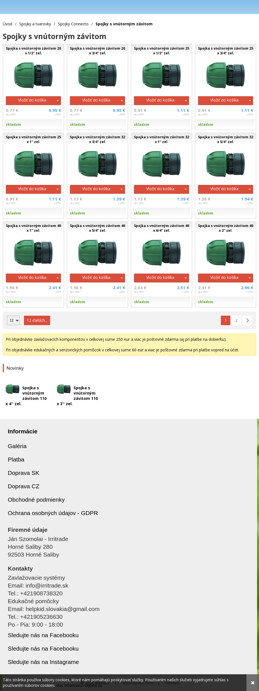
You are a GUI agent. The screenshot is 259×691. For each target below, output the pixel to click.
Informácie (22, 431)
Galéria (17, 446)
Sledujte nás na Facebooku (43, 635)
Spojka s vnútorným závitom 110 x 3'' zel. (77, 395)
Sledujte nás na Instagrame (43, 662)
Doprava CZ (23, 486)
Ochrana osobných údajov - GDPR (53, 513)
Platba (16, 459)
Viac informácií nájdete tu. (79, 685)
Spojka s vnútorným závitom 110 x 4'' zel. (26, 395)
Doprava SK (23, 473)
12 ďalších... (37, 320)
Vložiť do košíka (32, 100)
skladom (13, 124)
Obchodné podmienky (36, 499)
